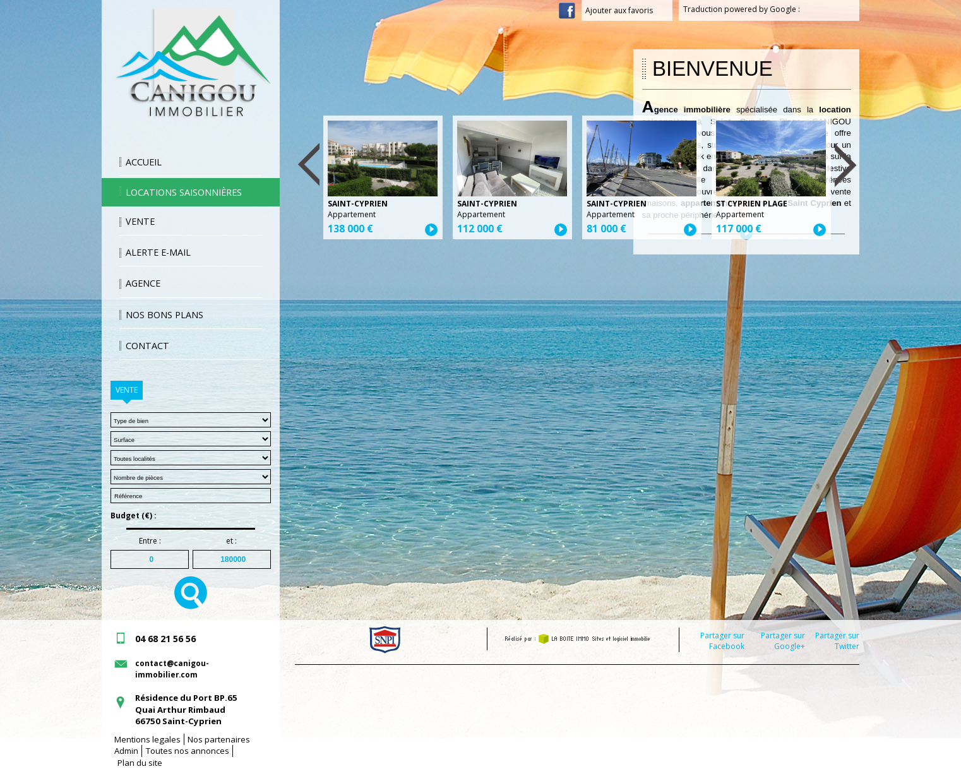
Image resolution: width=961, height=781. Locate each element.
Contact (147, 346)
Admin (126, 750)
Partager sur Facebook (722, 641)
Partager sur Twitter (837, 641)
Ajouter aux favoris (627, 10)
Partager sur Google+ (783, 641)
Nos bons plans (164, 315)
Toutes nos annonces (187, 750)
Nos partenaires (219, 739)
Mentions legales (147, 739)
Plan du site (139, 762)
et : (231, 541)
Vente (140, 221)
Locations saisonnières (184, 192)
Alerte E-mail (158, 252)
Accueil (144, 162)
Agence (143, 283)
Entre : (150, 541)
